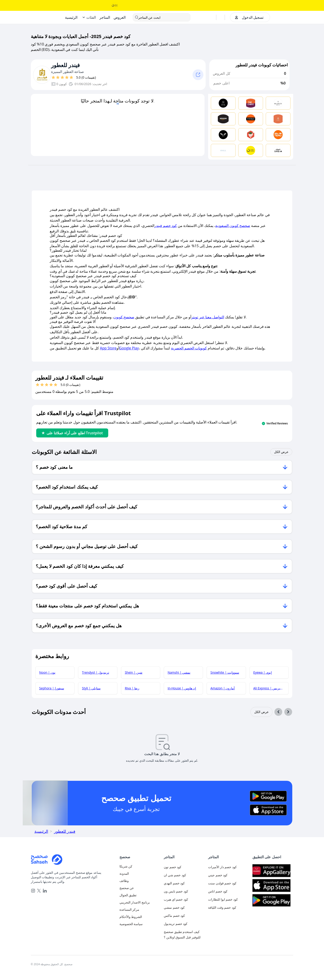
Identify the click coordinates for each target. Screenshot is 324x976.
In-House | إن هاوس (182, 688)
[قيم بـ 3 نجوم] (62, 77)
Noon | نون (47, 672)
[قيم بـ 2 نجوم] (58, 77)
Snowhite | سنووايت (224, 672)
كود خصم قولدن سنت (222, 883)
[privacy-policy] (139, 924)
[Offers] (119, 17)
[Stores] (105, 17)
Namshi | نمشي (179, 672)
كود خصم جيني (217, 875)
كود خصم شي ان (175, 875)
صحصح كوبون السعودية (232, 225)
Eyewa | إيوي (262, 672)
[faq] (139, 909)
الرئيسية (41, 831)
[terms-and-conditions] (139, 917)
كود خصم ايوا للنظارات (223, 899)
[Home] (71, 17)
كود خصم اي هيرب (176, 899)
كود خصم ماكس (174, 915)
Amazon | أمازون (222, 688)
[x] (39, 890)
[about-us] (139, 888)
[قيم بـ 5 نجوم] (71, 77)
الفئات (91, 17)
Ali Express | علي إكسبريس (270, 688)
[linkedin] (45, 890)
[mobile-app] (139, 895)
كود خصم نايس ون (176, 891)
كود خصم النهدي (174, 883)
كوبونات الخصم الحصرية (189, 348)
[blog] (139, 873)
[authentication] (248, 17)
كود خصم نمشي (174, 907)
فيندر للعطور (65, 65)
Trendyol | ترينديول (95, 672)
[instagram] (33, 890)
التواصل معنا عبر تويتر (207, 317)
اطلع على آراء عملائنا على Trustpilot (72, 432)
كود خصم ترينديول (175, 924)
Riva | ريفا (132, 688)
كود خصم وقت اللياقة (222, 907)
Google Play (129, 348)
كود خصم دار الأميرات (222, 867)
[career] (139, 881)
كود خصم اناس (217, 891)
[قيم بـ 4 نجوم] (67, 77)
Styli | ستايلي (91, 688)
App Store (108, 348)
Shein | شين (133, 672)
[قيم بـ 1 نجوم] (53, 77)
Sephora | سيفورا (51, 688)
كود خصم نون (172, 867)
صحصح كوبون (124, 317)
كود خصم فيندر (165, 225)
